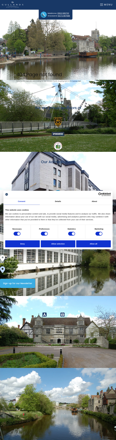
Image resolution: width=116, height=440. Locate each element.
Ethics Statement (58, 338)
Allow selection (58, 244)
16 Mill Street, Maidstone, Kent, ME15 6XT (23, 261)
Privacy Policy (58, 331)
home (74, 81)
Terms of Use (58, 328)
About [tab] (94, 201)
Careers (58, 326)
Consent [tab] (21, 201)
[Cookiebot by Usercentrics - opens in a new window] (100, 194)
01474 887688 (64, 16)
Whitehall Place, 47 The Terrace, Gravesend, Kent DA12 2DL (31, 273)
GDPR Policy (58, 333)
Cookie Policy (58, 336)
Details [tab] (58, 201)
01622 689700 (63, 13)
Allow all (93, 244)
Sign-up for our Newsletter (17, 283)
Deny (22, 244)
